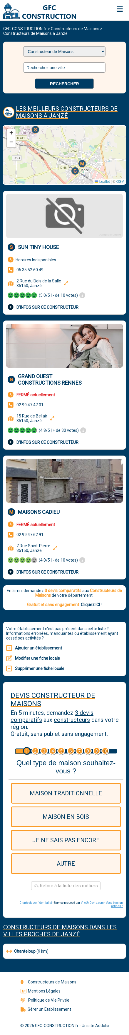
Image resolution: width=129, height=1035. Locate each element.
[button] (35, 130)
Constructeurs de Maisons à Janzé (35, 33)
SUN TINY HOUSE (38, 247)
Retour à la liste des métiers (66, 886)
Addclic (102, 1025)
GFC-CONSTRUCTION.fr (25, 28)
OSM (120, 182)
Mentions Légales (41, 991)
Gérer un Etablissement (46, 1009)
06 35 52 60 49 (29, 269)
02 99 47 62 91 (29, 534)
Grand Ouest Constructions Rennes (50, 379)
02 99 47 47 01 (29, 405)
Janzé (70, 934)
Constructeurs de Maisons (75, 28)
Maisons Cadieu (39, 512)
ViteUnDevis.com (92, 902)
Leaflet (102, 182)
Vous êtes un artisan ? (114, 904)
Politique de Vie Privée (45, 1000)
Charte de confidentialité (35, 902)
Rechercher (64, 83)
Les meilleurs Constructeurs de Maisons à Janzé (67, 112)
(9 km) (27, 951)
